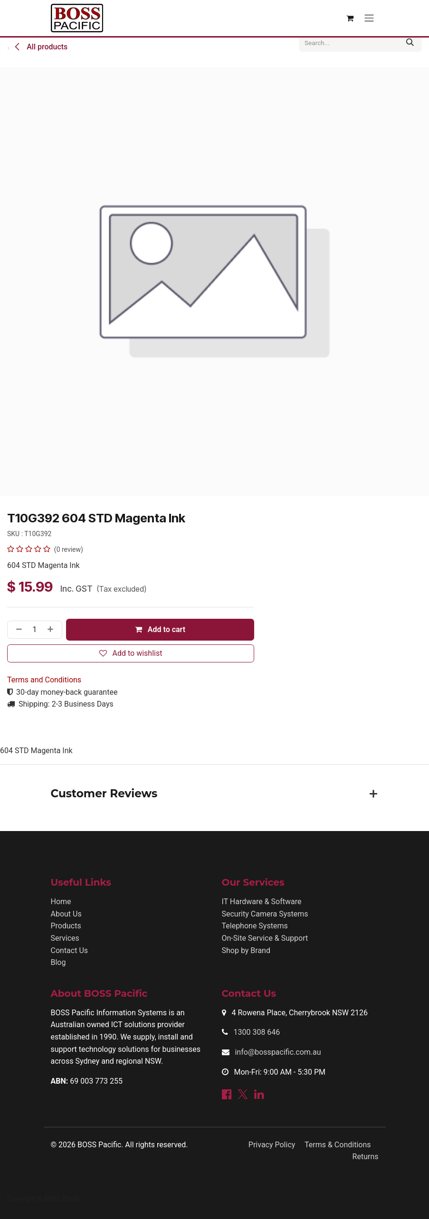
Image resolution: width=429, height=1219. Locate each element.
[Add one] (52, 629)
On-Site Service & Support (265, 938)
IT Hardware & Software (262, 901)
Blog (58, 962)
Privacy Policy (272, 1144)
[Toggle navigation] (369, 18)
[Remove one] (17, 629)
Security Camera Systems (265, 913)
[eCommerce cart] (350, 18)
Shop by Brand (246, 950)
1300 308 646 (256, 1032)
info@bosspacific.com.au (278, 1052)
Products (66, 925)
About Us (66, 913)
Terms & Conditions (338, 1144)
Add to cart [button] (160, 629)
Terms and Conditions (44, 679)
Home (61, 901)
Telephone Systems (255, 925)
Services (65, 938)
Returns (366, 1156)
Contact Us (69, 950)
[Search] (410, 43)
